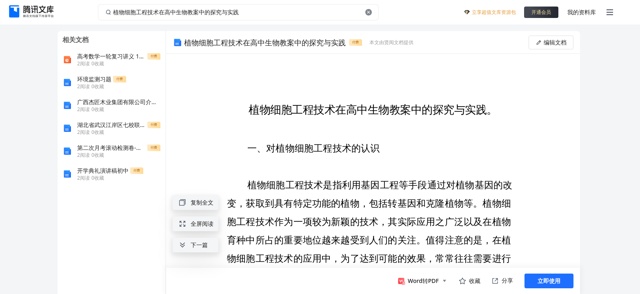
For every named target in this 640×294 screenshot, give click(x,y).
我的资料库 (581, 12)
